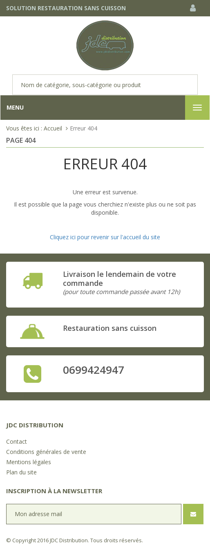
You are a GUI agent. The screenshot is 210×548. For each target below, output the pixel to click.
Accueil (53, 128)
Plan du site (21, 472)
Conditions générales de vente (46, 452)
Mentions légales (28, 462)
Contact (16, 441)
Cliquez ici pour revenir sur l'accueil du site (105, 237)
